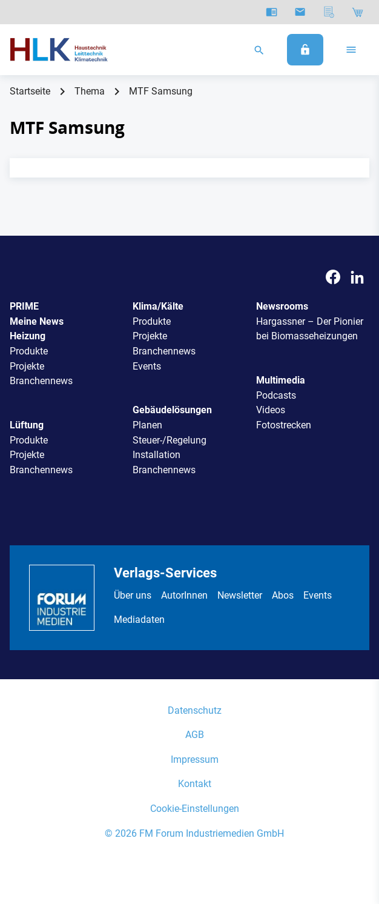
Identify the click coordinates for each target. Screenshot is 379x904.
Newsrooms (282, 306)
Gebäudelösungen (172, 410)
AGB (194, 734)
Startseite (30, 91)
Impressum (195, 759)
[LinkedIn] (357, 277)
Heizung (27, 336)
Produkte (29, 351)
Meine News (37, 321)
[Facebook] (333, 277)
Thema (89, 91)
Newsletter (239, 595)
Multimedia (280, 380)
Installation (156, 454)
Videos (270, 410)
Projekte (27, 366)
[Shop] (357, 12)
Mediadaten (139, 619)
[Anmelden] (305, 49)
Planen (147, 425)
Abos (283, 595)
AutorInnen (184, 595)
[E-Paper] (271, 12)
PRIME (24, 306)
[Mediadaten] (329, 12)
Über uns (132, 595)
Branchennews (41, 381)
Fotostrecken (283, 425)
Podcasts (276, 395)
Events (147, 366)
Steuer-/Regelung (169, 440)
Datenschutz (195, 710)
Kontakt (194, 783)
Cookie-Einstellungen (194, 808)
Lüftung (27, 425)
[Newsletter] (300, 12)
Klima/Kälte (158, 306)
